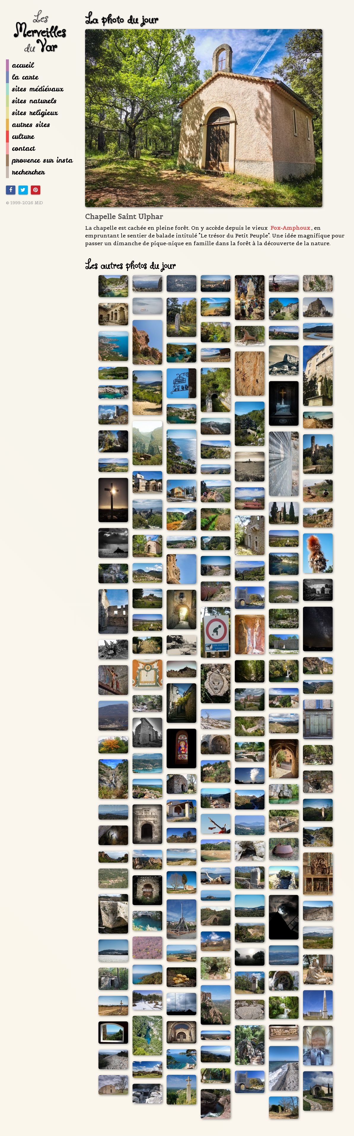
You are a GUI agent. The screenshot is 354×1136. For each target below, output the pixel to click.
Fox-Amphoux (290, 227)
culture (20, 136)
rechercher (25, 172)
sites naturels (31, 101)
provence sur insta (39, 160)
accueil (20, 65)
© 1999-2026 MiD (24, 202)
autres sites (28, 125)
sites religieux (32, 113)
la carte (22, 77)
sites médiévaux (34, 89)
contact (20, 148)
